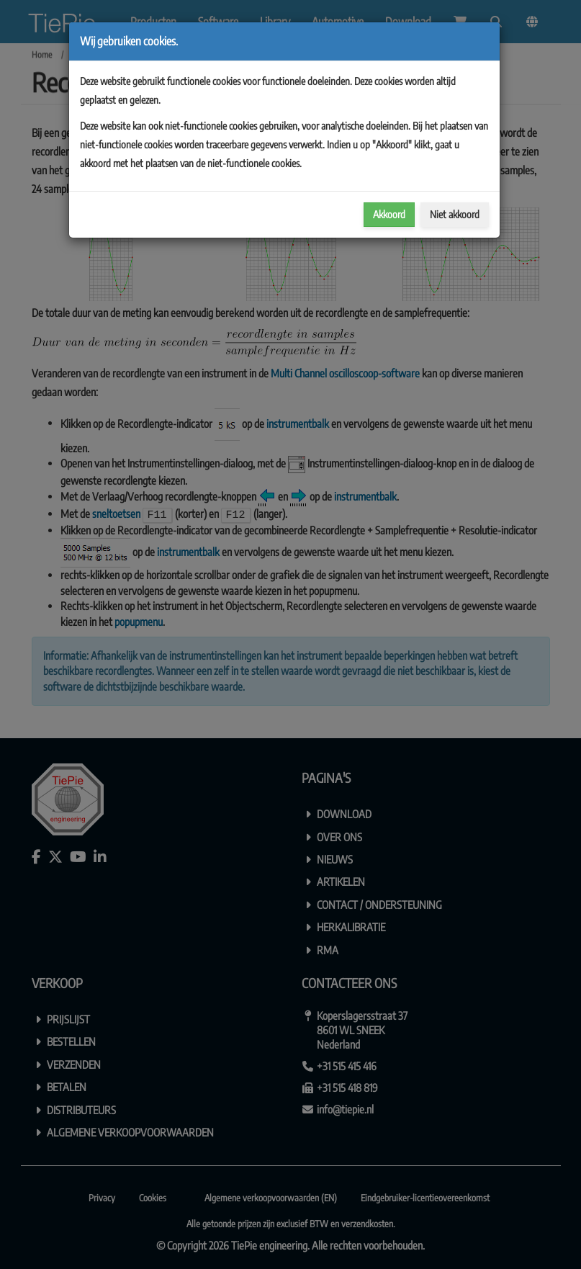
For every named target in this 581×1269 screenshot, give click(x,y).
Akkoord (389, 214)
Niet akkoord (454, 214)
